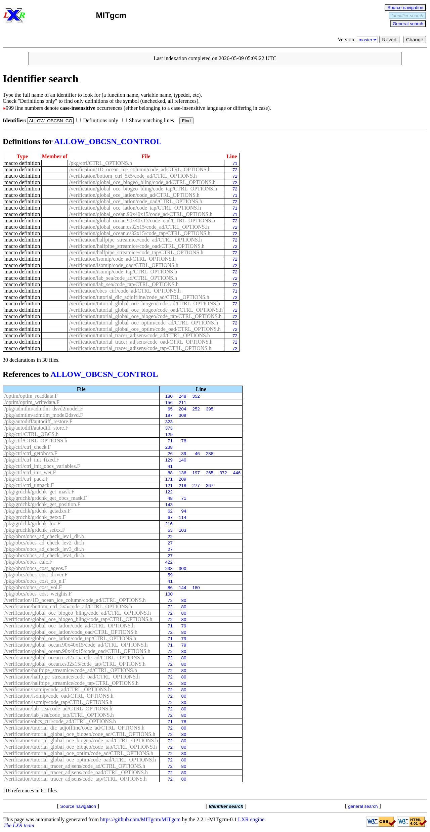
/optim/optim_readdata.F (31, 396)
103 (182, 530)
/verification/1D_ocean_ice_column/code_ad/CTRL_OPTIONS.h (140, 169)
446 (237, 472)
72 (235, 169)
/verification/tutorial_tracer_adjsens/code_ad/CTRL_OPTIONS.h (139, 335)
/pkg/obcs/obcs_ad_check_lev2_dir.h (44, 542)
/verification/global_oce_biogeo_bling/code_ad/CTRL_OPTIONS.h (142, 182)
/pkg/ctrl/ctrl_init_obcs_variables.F (42, 466)
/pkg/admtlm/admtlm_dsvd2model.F (43, 408)
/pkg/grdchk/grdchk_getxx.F (35, 517)
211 (182, 402)
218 (182, 485)
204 (182, 408)
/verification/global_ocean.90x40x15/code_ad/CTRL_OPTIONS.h (141, 214)
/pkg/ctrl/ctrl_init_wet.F (30, 472)
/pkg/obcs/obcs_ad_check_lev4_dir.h (44, 555)
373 (169, 428)
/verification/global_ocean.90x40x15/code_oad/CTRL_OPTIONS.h (142, 220)
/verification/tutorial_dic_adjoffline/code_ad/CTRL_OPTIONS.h (139, 297)
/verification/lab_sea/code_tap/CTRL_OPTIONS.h (124, 284)
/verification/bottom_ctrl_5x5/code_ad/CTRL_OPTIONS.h (133, 176)
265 (209, 472)
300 (182, 568)
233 (169, 568)
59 (170, 574)
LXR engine (251, 819)
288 (209, 453)
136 (182, 472)
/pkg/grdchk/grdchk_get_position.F (42, 504)
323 (169, 421)
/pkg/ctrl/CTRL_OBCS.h (31, 434)
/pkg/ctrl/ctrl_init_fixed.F (31, 460)
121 (169, 485)
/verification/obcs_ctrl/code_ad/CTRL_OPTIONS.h (125, 291)
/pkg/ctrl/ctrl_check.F (27, 447)
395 (209, 408)
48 (170, 498)
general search (363, 806)
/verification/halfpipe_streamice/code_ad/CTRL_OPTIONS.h (135, 240)
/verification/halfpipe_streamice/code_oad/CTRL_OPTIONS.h (137, 246)
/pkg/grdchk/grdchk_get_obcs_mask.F (45, 498)
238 (169, 447)
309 (182, 415)
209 (182, 479)
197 (169, 415)
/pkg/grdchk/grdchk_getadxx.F (37, 511)
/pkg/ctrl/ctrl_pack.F (26, 479)
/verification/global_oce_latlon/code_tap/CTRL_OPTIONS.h (135, 208)
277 (196, 485)
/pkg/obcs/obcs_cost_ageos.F (35, 568)
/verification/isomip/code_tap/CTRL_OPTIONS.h (123, 271)
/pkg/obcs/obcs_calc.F (28, 562)
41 (170, 466)
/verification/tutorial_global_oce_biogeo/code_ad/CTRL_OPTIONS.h (144, 303)
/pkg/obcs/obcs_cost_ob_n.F (35, 581)
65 (170, 408)
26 (170, 453)
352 (196, 396)
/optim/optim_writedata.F (31, 402)
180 (169, 396)
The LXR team (18, 825)
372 (223, 472)
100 (169, 594)
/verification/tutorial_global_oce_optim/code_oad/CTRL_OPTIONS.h (145, 329)
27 (170, 542)
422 (169, 562)
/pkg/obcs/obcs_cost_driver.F (36, 574)
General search (408, 23)
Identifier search (407, 15)
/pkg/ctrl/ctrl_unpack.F (29, 485)
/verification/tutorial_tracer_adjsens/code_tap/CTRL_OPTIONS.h (140, 348)
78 (183, 440)
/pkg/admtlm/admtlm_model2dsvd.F (43, 415)
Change (414, 39)
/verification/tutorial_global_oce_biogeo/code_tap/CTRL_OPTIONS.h (145, 316)
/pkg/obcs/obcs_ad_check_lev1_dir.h (44, 536)
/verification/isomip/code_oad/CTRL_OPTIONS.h (123, 265)
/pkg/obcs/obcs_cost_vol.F (33, 587)
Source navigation (405, 7)
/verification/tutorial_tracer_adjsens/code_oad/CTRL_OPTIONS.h (141, 342)
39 (183, 453)
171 (169, 479)
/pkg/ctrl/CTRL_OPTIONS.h (100, 163)
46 (197, 453)
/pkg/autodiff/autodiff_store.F (36, 428)
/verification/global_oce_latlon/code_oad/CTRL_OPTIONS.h (135, 201)
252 (196, 408)
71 (235, 163)
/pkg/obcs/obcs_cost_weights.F (38, 594)
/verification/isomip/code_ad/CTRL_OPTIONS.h (122, 259)
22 (170, 536)
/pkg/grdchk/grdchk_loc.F (32, 523)
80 (183, 600)
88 (170, 472)
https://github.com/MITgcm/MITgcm (140, 819)
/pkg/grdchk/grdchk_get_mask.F (39, 491)
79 (183, 625)
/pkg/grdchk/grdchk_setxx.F (34, 530)
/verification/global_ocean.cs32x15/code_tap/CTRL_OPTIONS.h (139, 233)
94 (183, 511)
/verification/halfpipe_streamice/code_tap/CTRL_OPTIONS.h (136, 252)
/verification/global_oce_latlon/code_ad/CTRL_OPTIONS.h (134, 195)
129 (169, 434)
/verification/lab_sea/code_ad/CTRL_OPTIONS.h (123, 278)
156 (169, 402)
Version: (358, 39)
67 (170, 517)
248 (182, 396)
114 (182, 517)
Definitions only (98, 120)
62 (170, 511)
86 (170, 587)
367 (209, 485)
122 (169, 491)
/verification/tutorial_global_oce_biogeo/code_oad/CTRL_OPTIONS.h (146, 310)
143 (169, 504)
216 (169, 523)
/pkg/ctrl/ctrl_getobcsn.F (30, 453)
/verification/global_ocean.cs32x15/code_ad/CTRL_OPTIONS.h (139, 227)
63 (170, 530)
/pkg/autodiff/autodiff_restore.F (38, 421)
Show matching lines (149, 120)
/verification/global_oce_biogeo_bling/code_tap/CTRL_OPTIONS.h (143, 188)
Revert (389, 39)
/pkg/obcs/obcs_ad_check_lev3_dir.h (44, 549)
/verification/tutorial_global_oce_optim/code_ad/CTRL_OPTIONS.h (143, 322)
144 (182, 587)
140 (182, 460)
